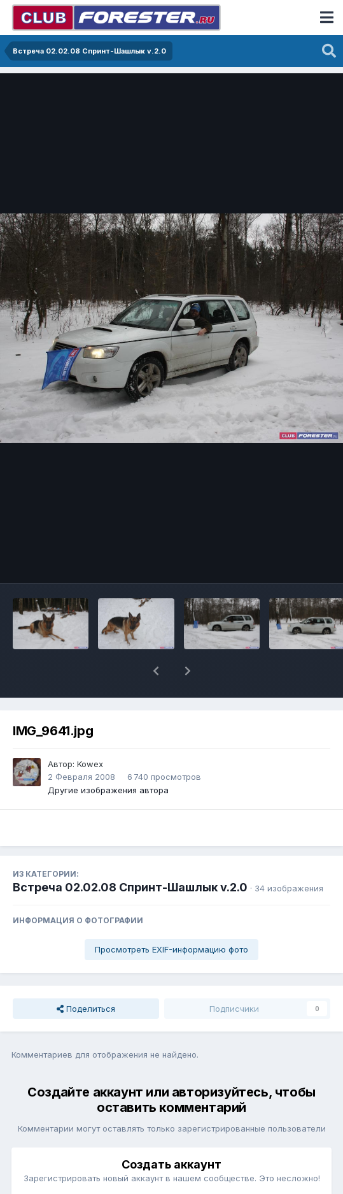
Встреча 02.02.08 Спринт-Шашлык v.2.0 (130, 887)
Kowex (90, 764)
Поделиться (86, 1008)
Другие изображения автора (108, 790)
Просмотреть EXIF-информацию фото (171, 949)
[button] (156, 671)
